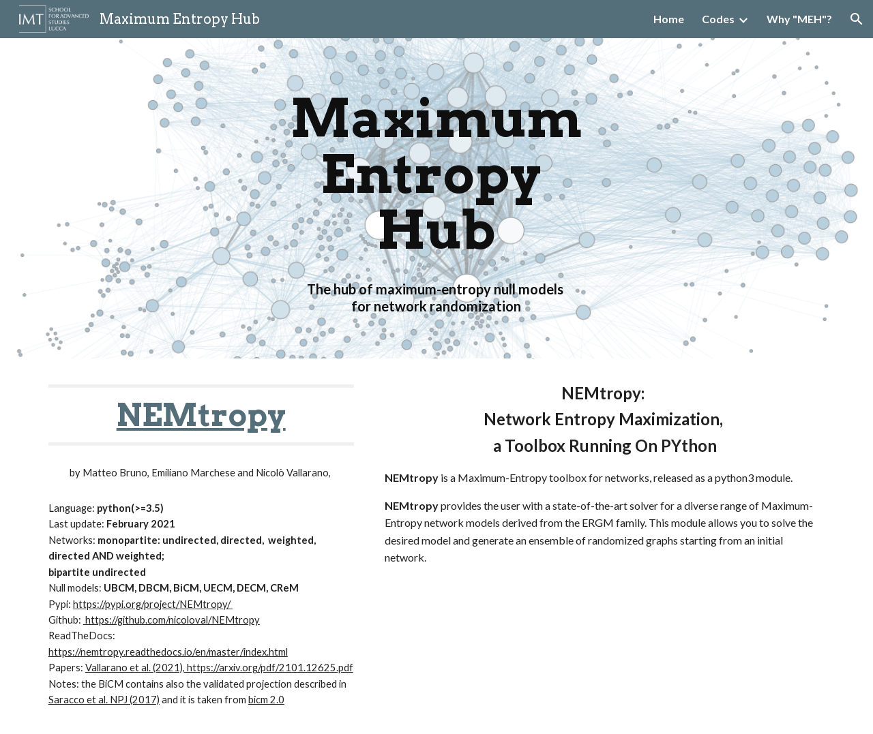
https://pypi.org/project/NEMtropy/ (152, 604)
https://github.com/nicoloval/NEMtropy (171, 620)
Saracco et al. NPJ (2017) (104, 699)
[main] (436, 198)
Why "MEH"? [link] (799, 18)
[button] (856, 19)
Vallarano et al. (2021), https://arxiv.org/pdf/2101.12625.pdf (219, 667)
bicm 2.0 (266, 699)
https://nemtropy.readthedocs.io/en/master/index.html (168, 652)
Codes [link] (718, 18)
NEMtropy (201, 414)
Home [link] (668, 18)
